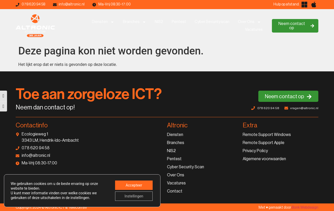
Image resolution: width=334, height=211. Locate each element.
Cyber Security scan (212, 22)
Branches (134, 22)
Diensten (103, 22)
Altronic (177, 125)
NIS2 (159, 22)
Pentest (179, 22)
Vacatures (254, 30)
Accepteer (134, 185)
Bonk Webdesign (305, 207)
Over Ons (249, 22)
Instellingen (133, 196)
